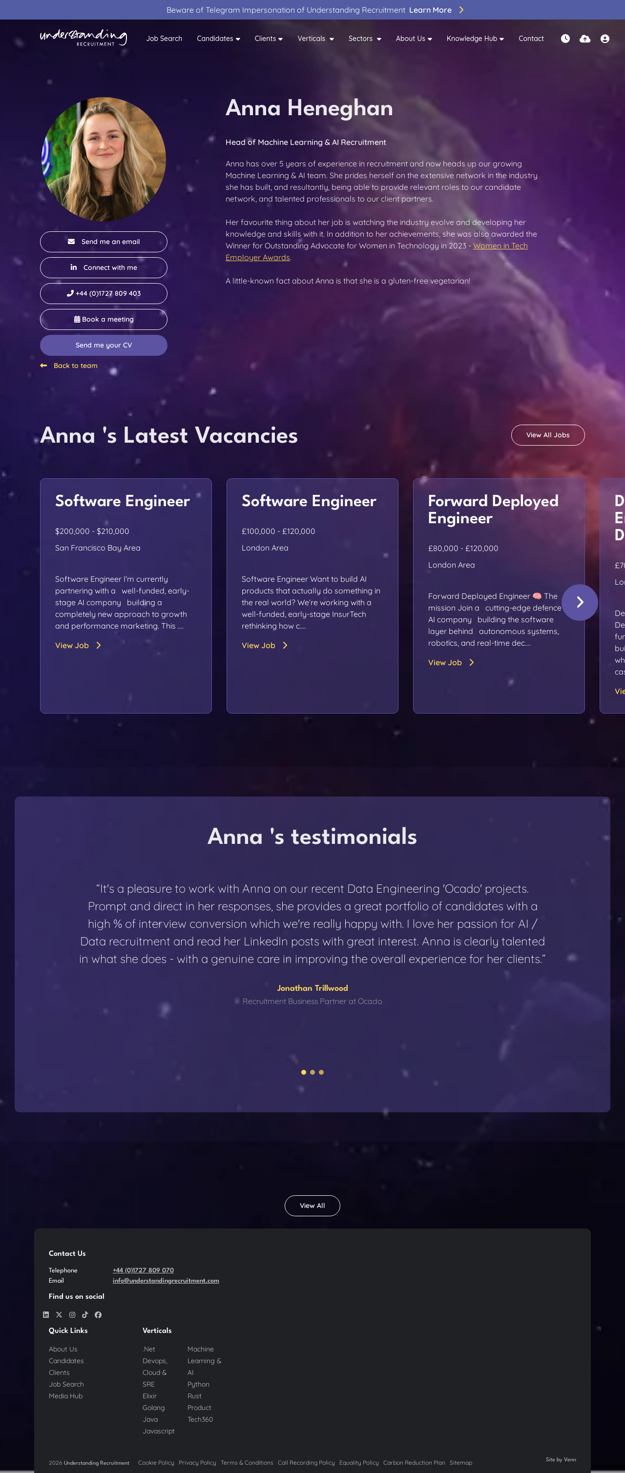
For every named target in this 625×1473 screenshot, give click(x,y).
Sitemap (461, 1462)
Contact (531, 38)
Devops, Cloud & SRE (155, 1372)
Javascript (159, 1431)
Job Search (164, 38)
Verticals (312, 38)
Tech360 (200, 1419)
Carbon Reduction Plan (414, 1462)
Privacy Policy (197, 1462)
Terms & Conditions (247, 1462)
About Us (410, 38)
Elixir (150, 1395)
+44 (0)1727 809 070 (143, 1271)
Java (150, 1419)
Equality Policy (359, 1462)
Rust (195, 1395)
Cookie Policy (156, 1462)
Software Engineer (122, 502)
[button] (580, 602)
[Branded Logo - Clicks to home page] (83, 39)
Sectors (362, 38)
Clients (265, 38)
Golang (154, 1407)
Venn (570, 1460)
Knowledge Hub (472, 38)
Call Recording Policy (306, 1462)
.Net (149, 1349)
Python (198, 1384)
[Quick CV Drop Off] (585, 38)
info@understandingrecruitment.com (166, 1281)
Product (199, 1407)
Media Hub (66, 1395)
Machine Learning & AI (205, 1361)
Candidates (215, 38)
